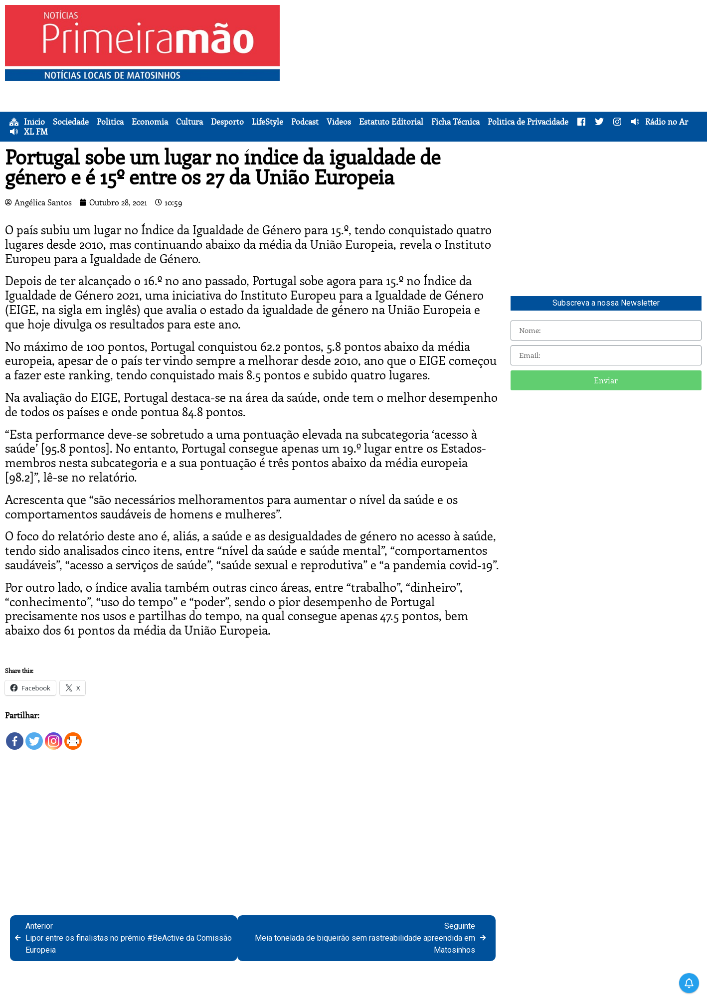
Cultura (189, 122)
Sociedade (71, 122)
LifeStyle (267, 122)
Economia (150, 122)
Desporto (227, 122)
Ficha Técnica (455, 122)
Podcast (305, 122)
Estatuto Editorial (391, 122)
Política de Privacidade (528, 122)
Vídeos (339, 122)
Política (110, 122)
